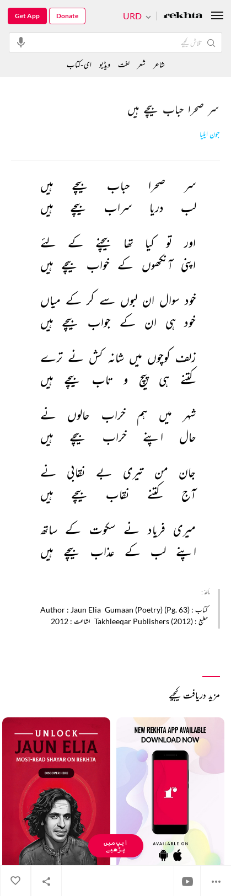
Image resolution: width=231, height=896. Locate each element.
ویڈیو (104, 64)
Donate (67, 16)
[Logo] (183, 16)
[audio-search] (21, 42)
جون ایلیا (210, 134)
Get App (27, 16)
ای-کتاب (79, 64)
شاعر (159, 64)
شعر (141, 64)
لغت (124, 64)
